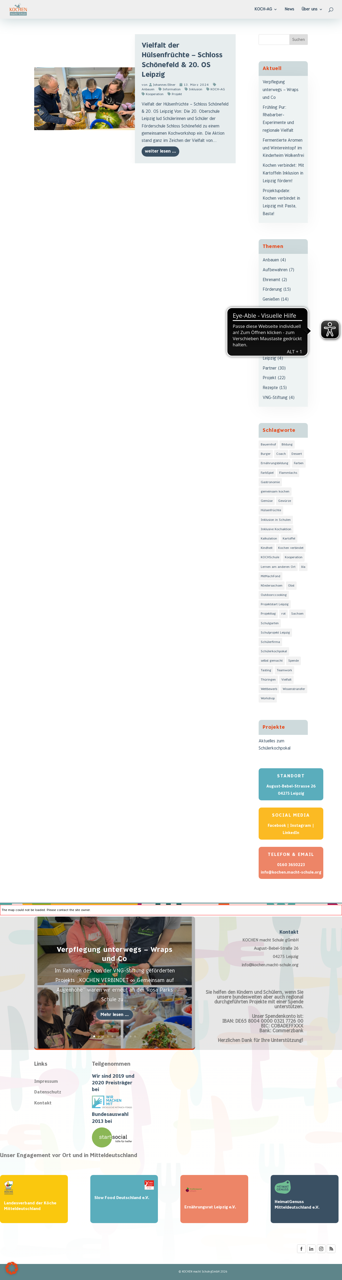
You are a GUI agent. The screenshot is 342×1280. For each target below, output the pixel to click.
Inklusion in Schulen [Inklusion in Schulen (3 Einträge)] (276, 520)
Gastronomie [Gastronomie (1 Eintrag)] (270, 482)
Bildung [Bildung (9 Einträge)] (287, 445)
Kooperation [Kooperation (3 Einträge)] (293, 557)
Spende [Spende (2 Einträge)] (293, 661)
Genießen (271, 299)
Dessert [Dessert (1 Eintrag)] (297, 454)
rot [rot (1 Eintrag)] (283, 614)
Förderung (272, 289)
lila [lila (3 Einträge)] (303, 567)
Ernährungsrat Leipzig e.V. (210, 1207)
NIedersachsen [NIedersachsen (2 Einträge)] (271, 586)
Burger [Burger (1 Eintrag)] (266, 454)
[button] (12, 1268)
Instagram (300, 825)
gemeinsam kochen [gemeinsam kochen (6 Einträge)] (275, 492)
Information (172, 89)
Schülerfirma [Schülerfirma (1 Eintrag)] (270, 642)
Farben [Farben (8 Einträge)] (299, 463)
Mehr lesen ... (114, 1014)
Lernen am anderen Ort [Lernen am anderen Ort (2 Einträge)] (278, 567)
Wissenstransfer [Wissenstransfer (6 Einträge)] (294, 689)
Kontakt (43, 1103)
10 (135, 1036)
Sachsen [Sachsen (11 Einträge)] (297, 614)
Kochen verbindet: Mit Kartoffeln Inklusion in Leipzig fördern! (283, 173)
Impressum (46, 1081)
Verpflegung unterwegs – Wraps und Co (280, 90)
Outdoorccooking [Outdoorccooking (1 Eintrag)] (274, 595)
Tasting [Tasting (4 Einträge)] (266, 670)
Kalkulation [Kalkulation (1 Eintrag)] (269, 539)
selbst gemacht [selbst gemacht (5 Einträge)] (272, 661)
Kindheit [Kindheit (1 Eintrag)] (267, 548)
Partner (270, 368)
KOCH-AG (218, 89)
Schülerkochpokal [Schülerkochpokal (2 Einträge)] (274, 651)
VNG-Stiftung (275, 397)
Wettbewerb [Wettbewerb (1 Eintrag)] (269, 689)
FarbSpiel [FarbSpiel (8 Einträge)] (267, 473)
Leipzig (269, 358)
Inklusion (195, 89)
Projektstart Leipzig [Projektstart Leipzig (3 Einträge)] (275, 604)
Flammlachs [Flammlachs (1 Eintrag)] (288, 473)
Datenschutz (47, 1092)
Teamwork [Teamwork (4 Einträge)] (284, 670)
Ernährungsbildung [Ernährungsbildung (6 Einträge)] (274, 463)
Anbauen (271, 260)
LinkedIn (291, 833)
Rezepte (270, 387)
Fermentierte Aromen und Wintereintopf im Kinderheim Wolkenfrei (283, 148)
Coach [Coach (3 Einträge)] (281, 454)
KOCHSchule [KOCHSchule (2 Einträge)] (270, 557)
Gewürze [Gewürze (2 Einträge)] (284, 501)
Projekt (177, 94)
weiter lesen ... (160, 151)
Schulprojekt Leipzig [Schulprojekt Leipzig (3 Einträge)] (275, 633)
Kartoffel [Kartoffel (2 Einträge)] (289, 539)
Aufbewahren (275, 270)
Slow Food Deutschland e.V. (121, 1197)
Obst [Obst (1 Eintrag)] (291, 586)
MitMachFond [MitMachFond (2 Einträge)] (270, 576)
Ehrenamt (271, 279)
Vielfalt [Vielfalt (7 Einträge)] (286, 680)
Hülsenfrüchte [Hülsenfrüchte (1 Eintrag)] (271, 510)
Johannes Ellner (164, 85)
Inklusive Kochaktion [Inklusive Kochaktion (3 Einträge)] (276, 529)
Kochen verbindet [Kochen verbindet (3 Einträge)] (291, 548)
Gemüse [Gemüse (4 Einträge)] (267, 501)
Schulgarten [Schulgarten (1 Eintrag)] (270, 623)
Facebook (277, 825)
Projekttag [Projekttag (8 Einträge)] (268, 614)
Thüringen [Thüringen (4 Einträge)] (268, 680)
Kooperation (155, 94)
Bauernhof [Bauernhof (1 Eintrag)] (268, 445)
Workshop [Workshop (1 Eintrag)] (268, 698)
